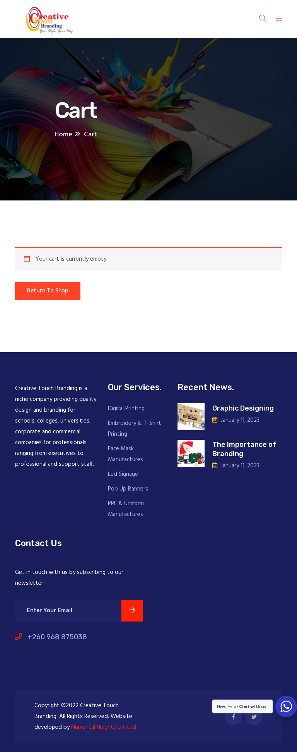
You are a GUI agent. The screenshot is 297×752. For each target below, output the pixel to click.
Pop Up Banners (128, 489)
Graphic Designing (243, 408)
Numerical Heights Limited (103, 727)
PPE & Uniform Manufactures (126, 509)
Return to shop (47, 290)
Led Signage (123, 474)
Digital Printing (126, 408)
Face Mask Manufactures (125, 454)
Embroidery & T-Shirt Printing (134, 429)
